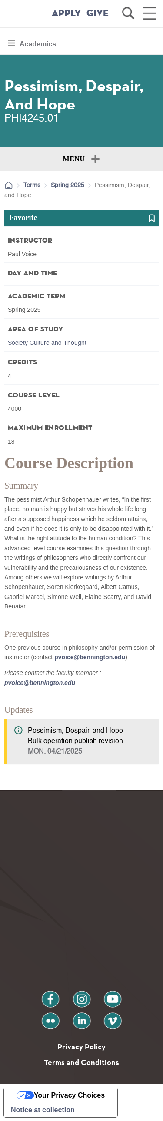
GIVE (97, 13)
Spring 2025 (67, 185)
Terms (31, 185)
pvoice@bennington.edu (89, 657)
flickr (50, 1017)
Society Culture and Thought (47, 343)
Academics (38, 46)
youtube (112, 996)
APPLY (66, 13)
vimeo (112, 1017)
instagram (81, 996)
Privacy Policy (81, 1047)
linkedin (81, 1017)
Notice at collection (43, 1110)
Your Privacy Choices (69, 1095)
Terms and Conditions (81, 1062)
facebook (50, 996)
